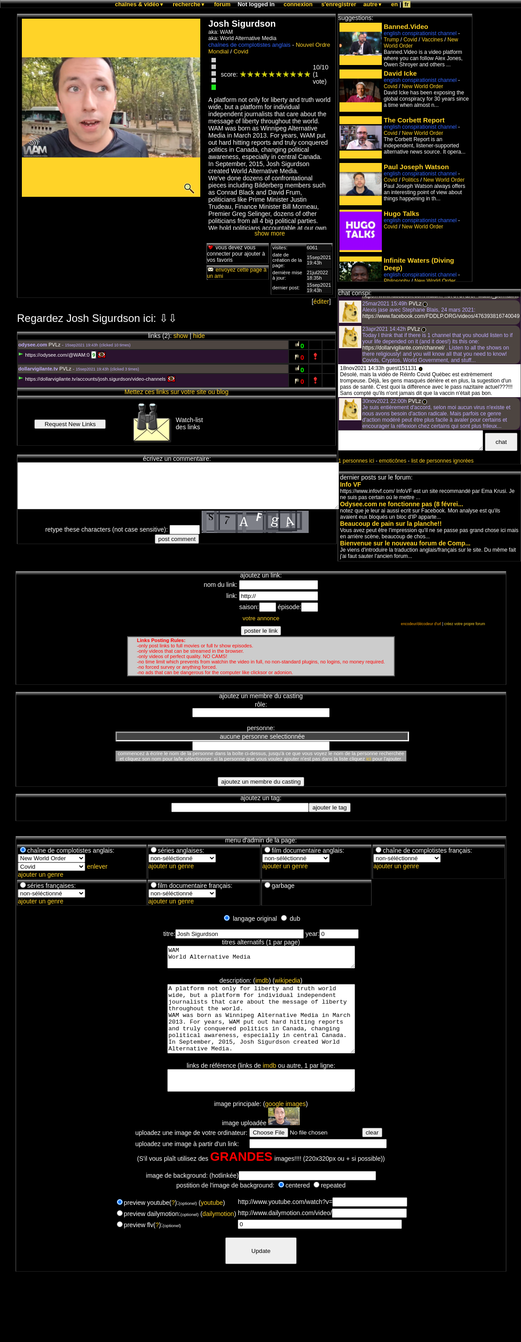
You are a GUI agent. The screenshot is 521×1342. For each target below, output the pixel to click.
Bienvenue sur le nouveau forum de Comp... (405, 543)
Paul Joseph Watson (416, 167)
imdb (262, 984)
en (394, 4)
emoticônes (392, 461)
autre (373, 4)
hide (199, 335)
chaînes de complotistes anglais (249, 44)
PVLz (55, 344)
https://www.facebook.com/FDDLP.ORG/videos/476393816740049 (441, 316)
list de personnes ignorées (442, 461)
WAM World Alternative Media (261, 959)
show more (269, 233)
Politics (410, 180)
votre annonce (261, 618)
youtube (212, 1224)
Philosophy (397, 281)
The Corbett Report (414, 120)
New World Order (422, 86)
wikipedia (288, 984)
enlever (97, 866)
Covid (240, 51)
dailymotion (218, 1235)
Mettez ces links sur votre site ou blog (176, 391)
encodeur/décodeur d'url (421, 624)
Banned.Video (406, 26)
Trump (391, 40)
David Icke (400, 73)
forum (222, 4)
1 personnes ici (356, 461)
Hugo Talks (401, 213)
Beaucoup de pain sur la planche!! (391, 523)
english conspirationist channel (420, 33)
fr (407, 4)
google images (285, 1125)
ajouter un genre (40, 874)
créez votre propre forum (464, 624)
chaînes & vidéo (139, 4)
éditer (321, 301)
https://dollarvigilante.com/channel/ (404, 348)
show (181, 335)
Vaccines (432, 40)
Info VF (350, 484)
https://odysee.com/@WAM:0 (54, 355)
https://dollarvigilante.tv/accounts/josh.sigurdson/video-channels (91, 379)
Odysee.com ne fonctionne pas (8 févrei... (401, 504)
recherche (189, 4)
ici (368, 758)
